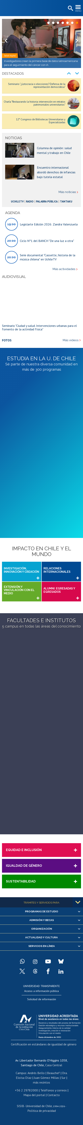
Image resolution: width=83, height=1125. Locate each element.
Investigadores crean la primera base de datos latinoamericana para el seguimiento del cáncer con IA (41, 63)
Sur (63, 1077)
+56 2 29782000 (26, 1090)
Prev (7, 43)
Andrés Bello (36, 1073)
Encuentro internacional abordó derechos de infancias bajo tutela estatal (56, 172)
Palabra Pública (47, 201)
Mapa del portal (34, 1095)
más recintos (41, 1082)
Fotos (7, 340)
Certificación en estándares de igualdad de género (43, 1044)
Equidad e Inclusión (24, 850)
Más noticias (67, 192)
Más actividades (64, 269)
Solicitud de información (41, 999)
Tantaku (69, 201)
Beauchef (53, 1073)
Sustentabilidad (21, 881)
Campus (21, 1073)
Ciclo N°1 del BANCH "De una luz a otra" (47, 241)
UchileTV (14, 201)
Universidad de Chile (39, 1106)
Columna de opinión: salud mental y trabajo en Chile (54, 150)
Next (76, 43)
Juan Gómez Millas (46, 1077)
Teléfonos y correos (53, 1090)
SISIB (20, 1106)
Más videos (70, 340)
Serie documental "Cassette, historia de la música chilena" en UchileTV (47, 257)
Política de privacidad (41, 1110)
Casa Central (53, 1065)
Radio (27, 201)
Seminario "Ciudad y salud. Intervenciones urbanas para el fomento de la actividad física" (39, 327)
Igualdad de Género (24, 865)
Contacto (53, 1095)
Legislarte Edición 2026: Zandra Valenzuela (49, 224)
